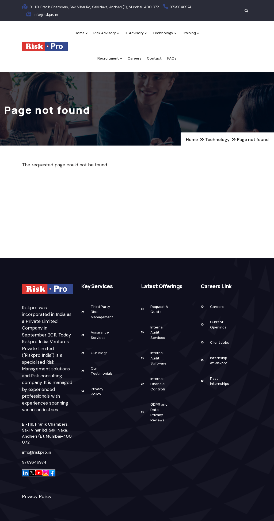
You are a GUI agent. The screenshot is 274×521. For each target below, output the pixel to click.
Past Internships (219, 381)
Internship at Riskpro (218, 360)
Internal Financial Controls (158, 383)
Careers (134, 58)
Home (81, 33)
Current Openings (218, 324)
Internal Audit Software (158, 358)
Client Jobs (219, 342)
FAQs (171, 58)
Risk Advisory (106, 33)
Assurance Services (100, 335)
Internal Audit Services (157, 332)
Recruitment (109, 58)
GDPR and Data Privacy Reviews (159, 412)
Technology (164, 33)
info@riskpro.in (46, 14)
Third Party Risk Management (102, 311)
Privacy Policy (36, 496)
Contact (154, 58)
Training (190, 33)
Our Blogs (99, 352)
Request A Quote (159, 309)
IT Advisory (136, 33)
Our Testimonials (102, 371)
